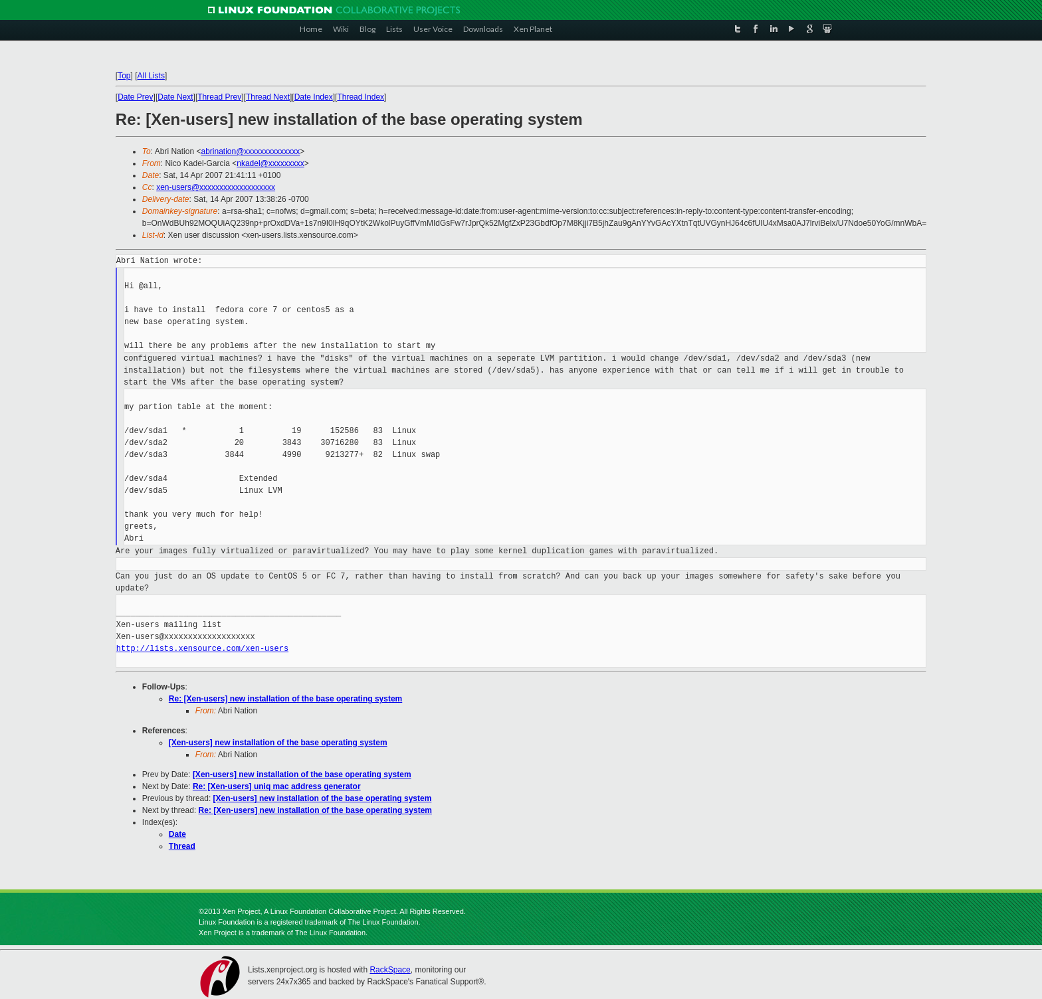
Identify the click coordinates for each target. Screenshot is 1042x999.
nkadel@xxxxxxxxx (270, 163)
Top (124, 75)
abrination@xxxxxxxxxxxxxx (250, 151)
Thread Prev (219, 97)
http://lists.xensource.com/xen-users (202, 648)
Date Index (313, 97)
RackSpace (389, 969)
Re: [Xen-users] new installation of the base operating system (285, 698)
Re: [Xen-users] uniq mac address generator (277, 786)
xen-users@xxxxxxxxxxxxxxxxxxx (215, 187)
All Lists (151, 75)
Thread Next (268, 97)
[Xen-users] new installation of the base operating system (278, 742)
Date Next (175, 97)
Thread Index (360, 97)
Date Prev (135, 97)
